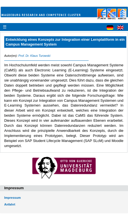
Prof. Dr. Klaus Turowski (34, 55)
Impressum (12, 197)
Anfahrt (9, 204)
